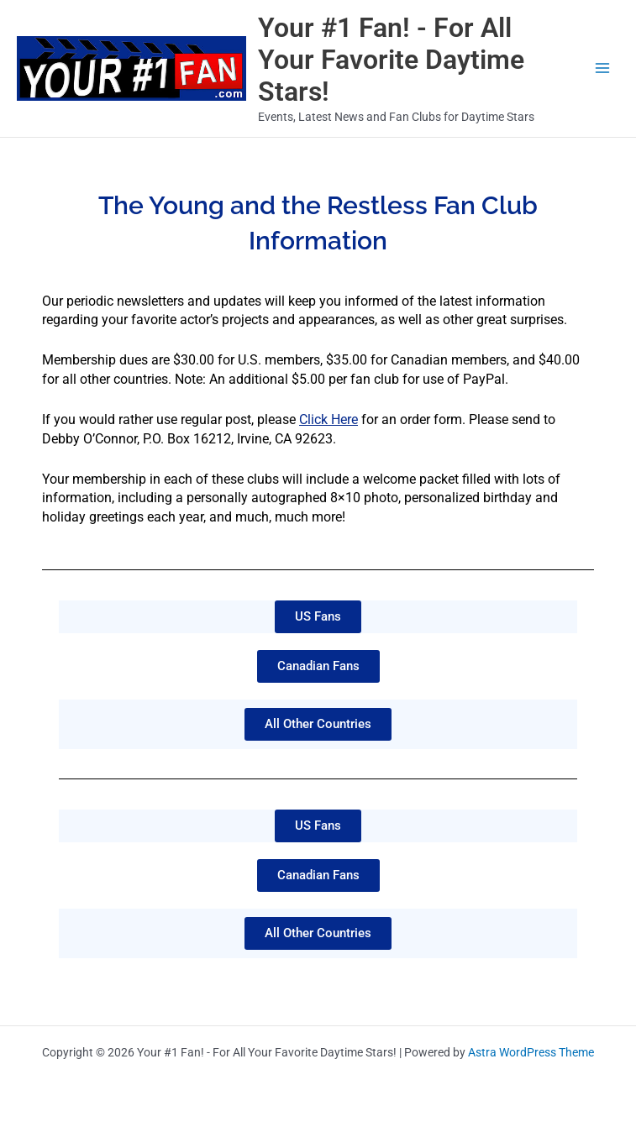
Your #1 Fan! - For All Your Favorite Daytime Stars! (391, 60)
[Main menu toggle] (603, 68)
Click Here (328, 419)
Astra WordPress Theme (531, 1052)
